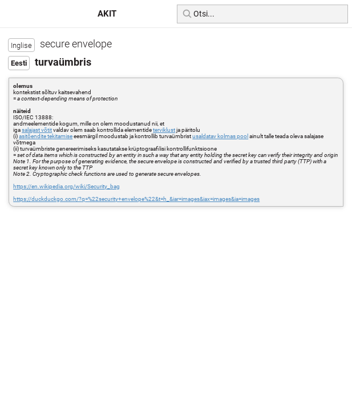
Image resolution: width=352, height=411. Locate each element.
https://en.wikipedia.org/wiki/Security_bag (66, 186)
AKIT (107, 14)
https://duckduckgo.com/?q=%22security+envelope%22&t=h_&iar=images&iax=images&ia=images (136, 199)
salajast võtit (37, 130)
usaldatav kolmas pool (220, 136)
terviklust (164, 130)
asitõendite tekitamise (45, 136)
